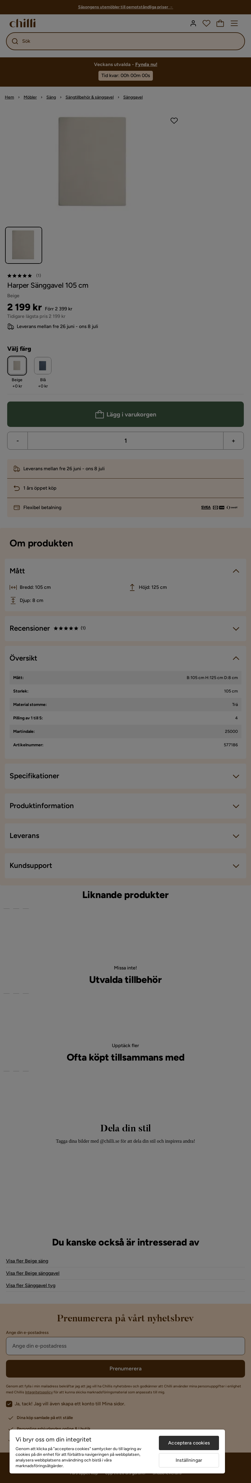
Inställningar (189, 1460)
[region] (117, 1451)
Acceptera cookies (189, 1443)
